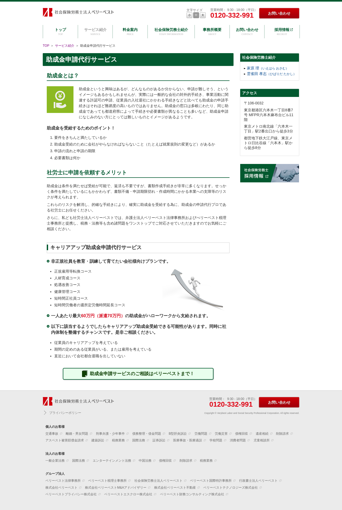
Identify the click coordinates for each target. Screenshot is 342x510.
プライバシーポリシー (65, 413)
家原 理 (268, 68)
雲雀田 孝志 (271, 74)
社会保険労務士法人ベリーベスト (78, 13)
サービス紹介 (95, 32)
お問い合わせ (279, 13)
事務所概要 (212, 32)
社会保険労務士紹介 (171, 32)
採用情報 (282, 32)
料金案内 (130, 32)
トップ (60, 32)
